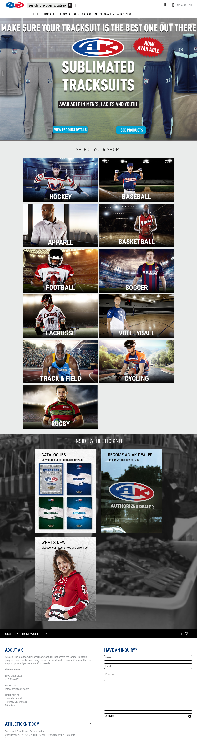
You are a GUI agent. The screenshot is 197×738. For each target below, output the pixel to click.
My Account (184, 5)
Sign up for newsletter (26, 634)
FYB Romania (68, 735)
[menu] (98, 14)
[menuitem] (36, 14)
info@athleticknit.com (17, 688)
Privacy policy (37, 731)
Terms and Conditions (16, 731)
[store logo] (14, 5)
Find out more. (13, 669)
